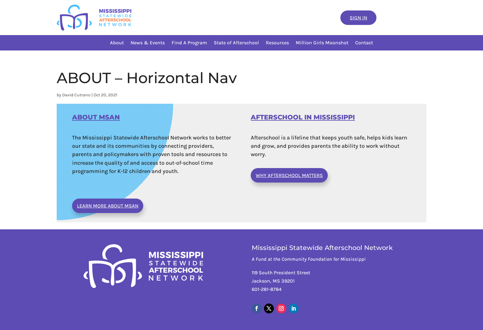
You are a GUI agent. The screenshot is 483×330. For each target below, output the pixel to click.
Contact (364, 43)
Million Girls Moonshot (322, 43)
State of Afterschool (236, 43)
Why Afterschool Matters (289, 175)
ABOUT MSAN (96, 117)
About (117, 43)
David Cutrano (76, 95)
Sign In (358, 18)
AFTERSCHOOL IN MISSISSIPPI (303, 117)
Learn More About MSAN (107, 206)
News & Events (148, 43)
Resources (277, 43)
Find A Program (189, 43)
